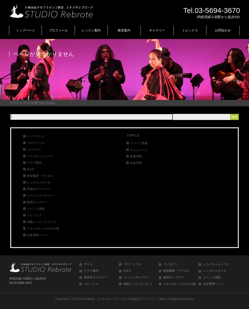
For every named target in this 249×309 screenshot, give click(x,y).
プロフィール (35, 143)
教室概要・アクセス (40, 176)
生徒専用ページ (37, 235)
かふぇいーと (139, 149)
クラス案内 (34, 162)
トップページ (35, 136)
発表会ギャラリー (38, 189)
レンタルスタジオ (38, 182)
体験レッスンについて (41, 222)
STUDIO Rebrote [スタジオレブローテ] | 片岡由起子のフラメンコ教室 (119, 299)
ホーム (88, 264)
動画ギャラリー (37, 202)
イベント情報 (35, 208)
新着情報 (136, 156)
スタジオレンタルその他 (43, 228)
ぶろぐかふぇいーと (40, 156)
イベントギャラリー (40, 195)
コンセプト (34, 149)
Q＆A (30, 169)
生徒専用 (136, 163)
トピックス (34, 215)
